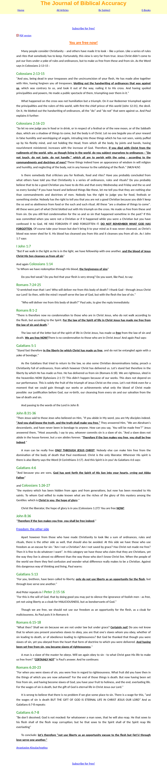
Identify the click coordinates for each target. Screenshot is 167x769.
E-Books (146, 10)
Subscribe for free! (83, 28)
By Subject (104, 10)
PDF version (25, 35)
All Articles (63, 10)
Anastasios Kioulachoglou (32, 747)
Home (20, 10)
